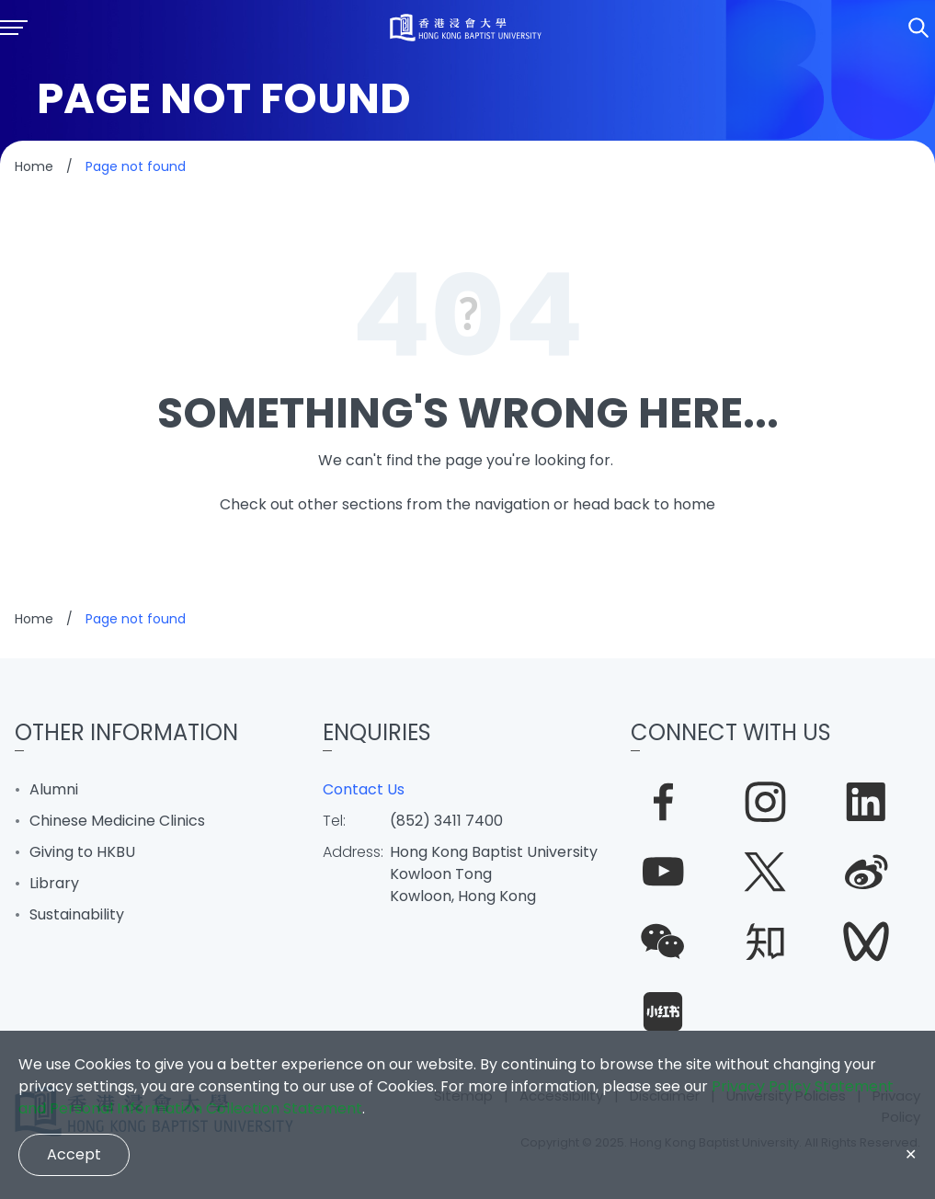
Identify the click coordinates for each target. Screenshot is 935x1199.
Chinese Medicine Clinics (117, 820)
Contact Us (364, 789)
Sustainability (76, 914)
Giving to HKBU (82, 851)
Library (54, 883)
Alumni (53, 789)
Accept (74, 1154)
